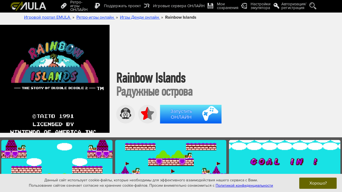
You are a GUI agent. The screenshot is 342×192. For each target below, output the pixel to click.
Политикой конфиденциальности (244, 185)
